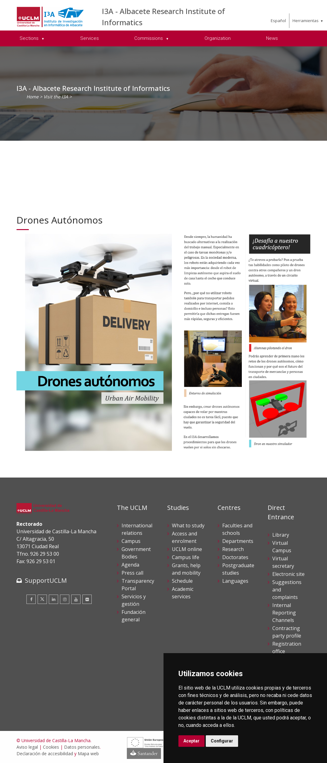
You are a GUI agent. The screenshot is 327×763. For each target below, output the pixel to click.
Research (233, 549)
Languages (235, 580)
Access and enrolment (184, 537)
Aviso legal (27, 747)
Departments (237, 541)
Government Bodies (136, 553)
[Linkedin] (53, 599)
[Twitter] (42, 599)
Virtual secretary (283, 562)
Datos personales (82, 747)
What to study (188, 525)
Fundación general (133, 616)
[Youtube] (76, 599)
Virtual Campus (281, 546)
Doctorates (235, 557)
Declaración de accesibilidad (44, 753)
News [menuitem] (272, 38)
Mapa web (88, 753)
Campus (131, 541)
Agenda (130, 564)
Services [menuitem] (89, 38)
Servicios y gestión (134, 600)
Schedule (182, 580)
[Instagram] (64, 599)
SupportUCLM (46, 580)
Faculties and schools (237, 529)
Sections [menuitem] (30, 38)
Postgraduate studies (238, 569)
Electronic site (288, 574)
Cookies (51, 747)
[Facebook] (31, 599)
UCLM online (187, 549)
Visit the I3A (56, 97)
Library (280, 534)
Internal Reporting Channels (284, 613)
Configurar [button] (222, 740)
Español (278, 20)
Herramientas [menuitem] (305, 20)
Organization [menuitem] (218, 38)
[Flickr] (87, 599)
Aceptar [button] (191, 740)
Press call (132, 572)
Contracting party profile (286, 632)
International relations (137, 529)
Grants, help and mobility (186, 569)
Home (32, 97)
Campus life (185, 557)
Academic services (182, 593)
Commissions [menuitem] (149, 38)
